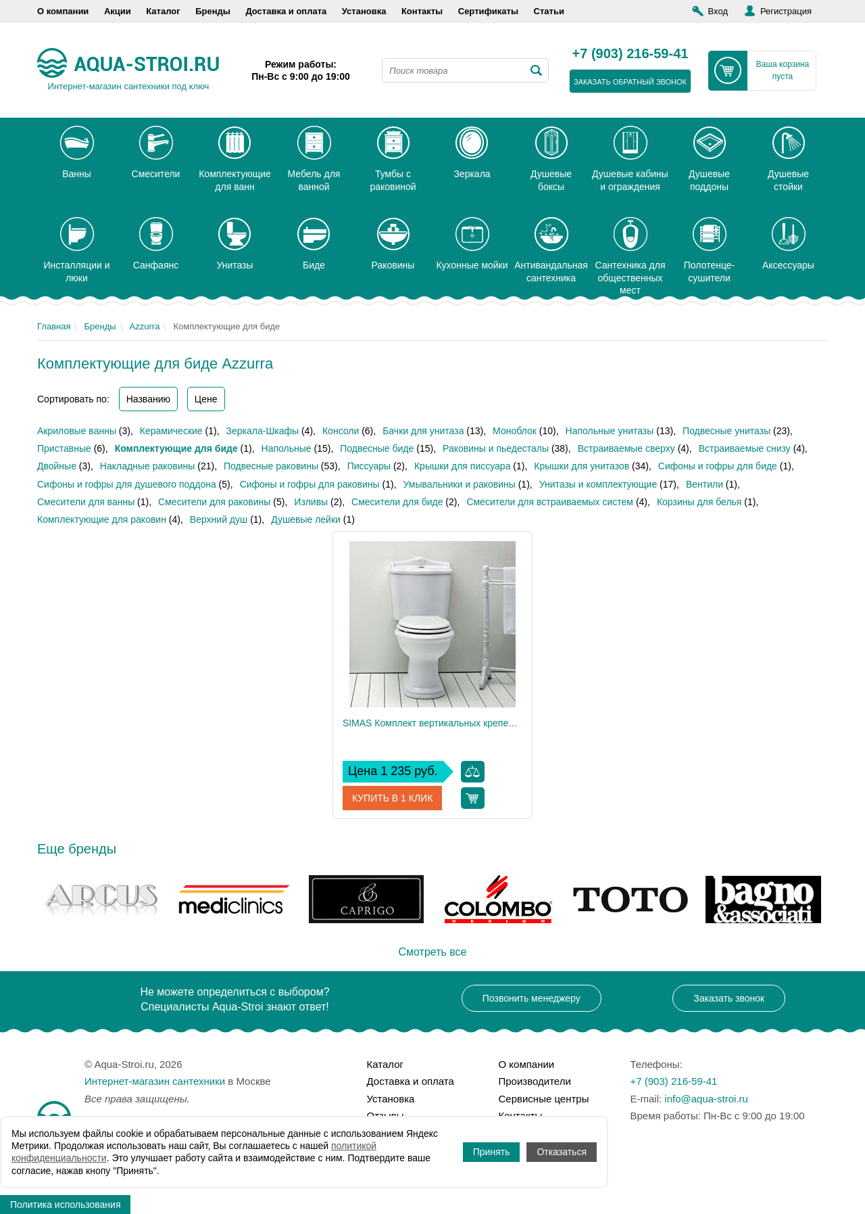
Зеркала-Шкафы (262, 430)
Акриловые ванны (76, 430)
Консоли (340, 430)
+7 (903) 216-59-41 (630, 54)
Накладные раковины (147, 466)
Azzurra (145, 326)
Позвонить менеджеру (531, 998)
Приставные (64, 448)
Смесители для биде (397, 501)
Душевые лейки (306, 519)
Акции (117, 11)
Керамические (171, 430)
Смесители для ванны (85, 501)
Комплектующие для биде (176, 448)
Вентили (704, 484)
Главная (53, 326)
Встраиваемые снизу (745, 448)
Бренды (212, 11)
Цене (206, 399)
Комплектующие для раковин (101, 519)
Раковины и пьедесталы (496, 448)
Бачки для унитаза (423, 430)
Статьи (549, 11)
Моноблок (515, 430)
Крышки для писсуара (462, 466)
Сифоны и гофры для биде (717, 466)
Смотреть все (432, 952)
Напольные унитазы (610, 430)
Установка (364, 11)
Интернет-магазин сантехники (154, 1081)
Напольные (287, 448)
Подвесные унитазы (726, 430)
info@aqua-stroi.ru (706, 1098)
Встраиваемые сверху (626, 448)
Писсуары (369, 466)
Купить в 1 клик (392, 798)
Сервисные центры (544, 1098)
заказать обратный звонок (630, 82)
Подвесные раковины (271, 466)
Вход (718, 11)
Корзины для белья (699, 501)
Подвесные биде (377, 448)
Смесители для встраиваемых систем (549, 501)
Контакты (422, 11)
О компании (63, 11)
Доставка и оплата (285, 11)
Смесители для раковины (214, 501)
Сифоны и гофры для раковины (310, 484)
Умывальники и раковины (459, 484)
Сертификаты (488, 11)
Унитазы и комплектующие (598, 484)
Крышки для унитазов (581, 466)
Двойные (56, 466)
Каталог (163, 11)
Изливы (311, 501)
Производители (535, 1081)
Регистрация (786, 11)
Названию (148, 399)
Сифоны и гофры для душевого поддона (126, 484)
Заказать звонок (728, 998)
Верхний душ (218, 519)
